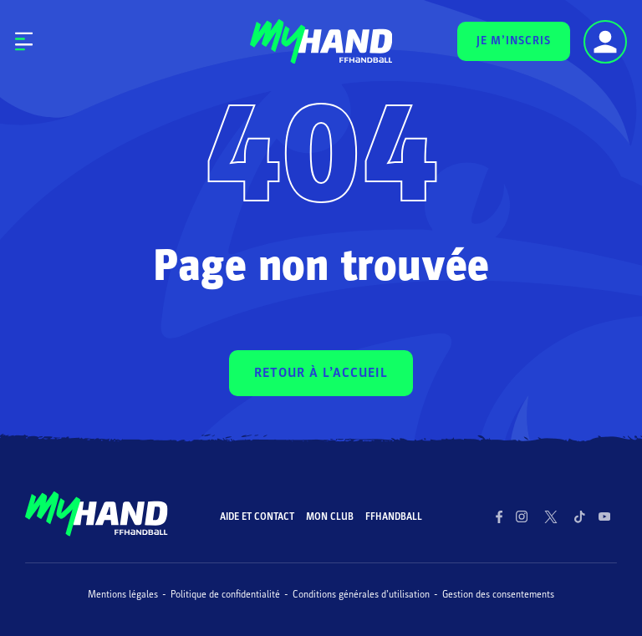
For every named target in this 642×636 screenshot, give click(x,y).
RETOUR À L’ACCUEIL (321, 372)
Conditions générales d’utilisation (361, 594)
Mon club (330, 516)
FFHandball (393, 516)
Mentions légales (123, 594)
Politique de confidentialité (225, 594)
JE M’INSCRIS (513, 40)
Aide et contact (257, 516)
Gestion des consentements (498, 594)
